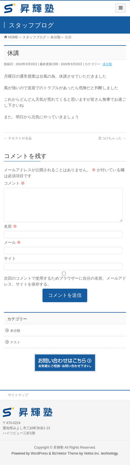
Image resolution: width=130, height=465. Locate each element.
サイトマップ (18, 395)
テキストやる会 (18, 138)
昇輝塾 (58, 447)
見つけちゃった (112, 138)
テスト (15, 349)
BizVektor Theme (65, 453)
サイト (10, 265)
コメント (14, 183)
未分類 (107, 64)
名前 (10, 233)
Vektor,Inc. (92, 453)
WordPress (39, 453)
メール (12, 249)
